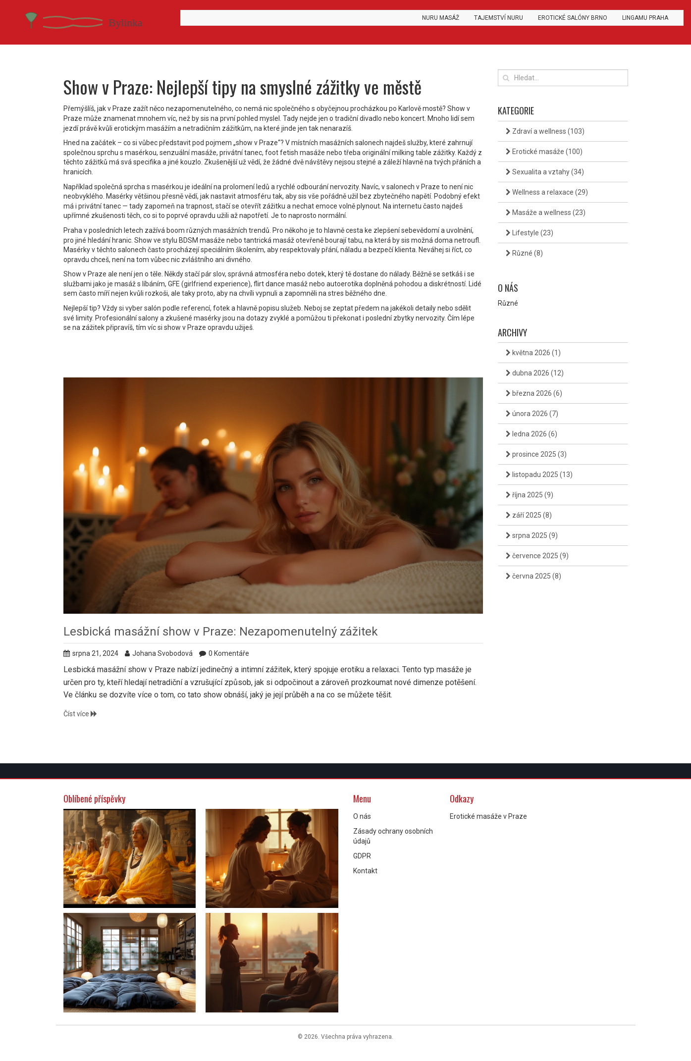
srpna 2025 (532, 535)
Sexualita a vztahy (545, 172)
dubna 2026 (535, 373)
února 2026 (532, 414)
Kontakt (365, 871)
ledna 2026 (531, 434)
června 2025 (533, 576)
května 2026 (533, 353)
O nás (362, 816)
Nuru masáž (440, 17)
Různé (524, 253)
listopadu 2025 (539, 474)
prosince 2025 (536, 454)
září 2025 (529, 515)
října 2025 (529, 495)
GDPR (362, 856)
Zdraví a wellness (545, 131)
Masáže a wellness (545, 212)
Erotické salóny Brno (572, 17)
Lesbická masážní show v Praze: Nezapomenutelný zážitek (220, 631)
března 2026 (534, 393)
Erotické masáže (544, 152)
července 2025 (537, 556)
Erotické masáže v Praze (488, 816)
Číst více (80, 714)
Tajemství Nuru (498, 17)
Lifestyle (529, 233)
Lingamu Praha (645, 17)
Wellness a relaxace (547, 192)
